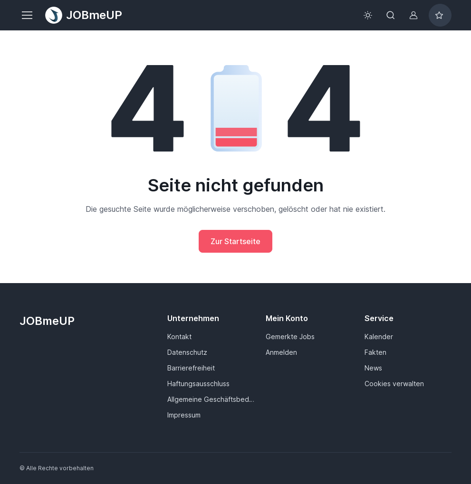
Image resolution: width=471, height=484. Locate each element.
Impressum (184, 415)
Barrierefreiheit (191, 368)
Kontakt (179, 336)
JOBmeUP (83, 15)
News (373, 368)
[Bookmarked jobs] (440, 15)
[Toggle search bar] (390, 15)
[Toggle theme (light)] (367, 15)
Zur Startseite (235, 241)
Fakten (375, 352)
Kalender (379, 336)
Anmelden (281, 352)
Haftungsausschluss (198, 384)
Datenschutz (187, 352)
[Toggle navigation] (26, 15)
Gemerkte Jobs (290, 336)
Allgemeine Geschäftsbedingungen (210, 399)
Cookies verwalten (394, 384)
